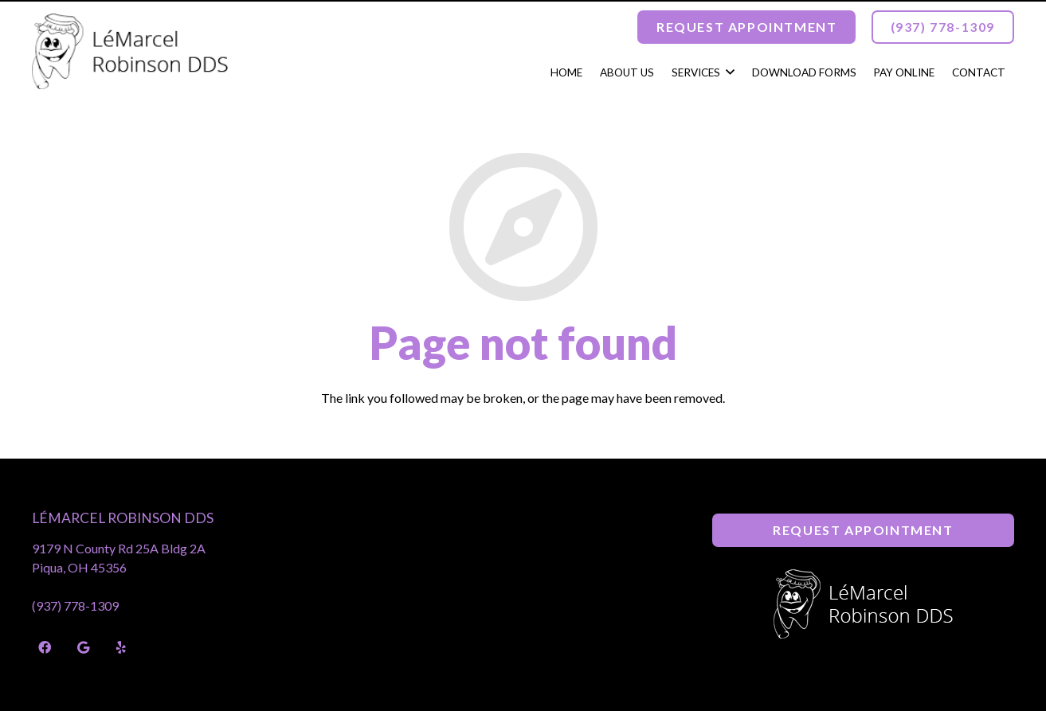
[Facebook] (44, 647)
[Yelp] (121, 647)
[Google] (83, 647)
